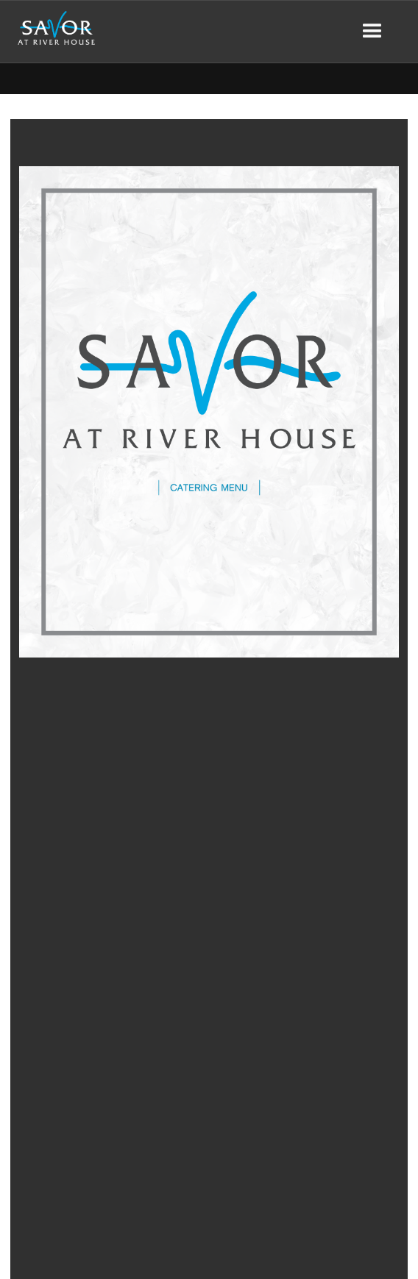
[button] (372, 32)
